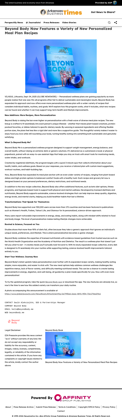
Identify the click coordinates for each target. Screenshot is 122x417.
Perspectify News (14, 22)
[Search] (109, 22)
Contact (61, 411)
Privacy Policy (108, 407)
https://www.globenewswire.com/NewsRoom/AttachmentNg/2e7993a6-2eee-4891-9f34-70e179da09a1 (53, 294)
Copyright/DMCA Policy (89, 407)
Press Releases (51, 22)
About (8, 407)
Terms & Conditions (67, 407)
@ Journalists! (33, 22)
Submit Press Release (46, 407)
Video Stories (69, 22)
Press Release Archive (23, 407)
